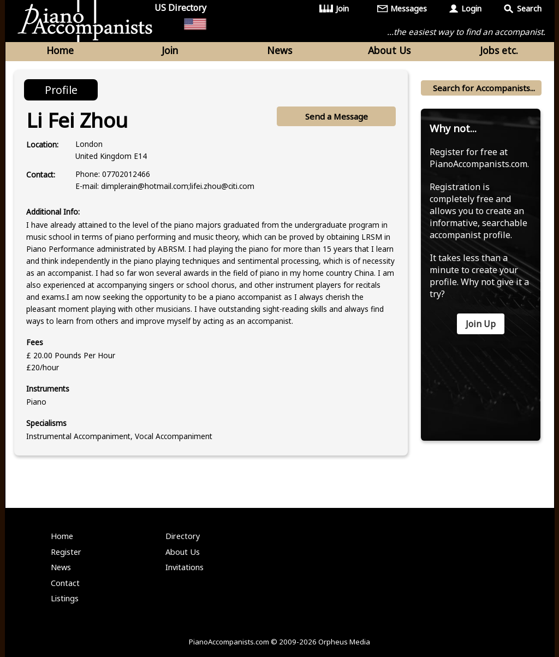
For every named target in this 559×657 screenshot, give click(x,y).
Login (471, 8)
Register (66, 552)
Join (342, 8)
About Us (389, 50)
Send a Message (336, 116)
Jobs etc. (499, 50)
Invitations (184, 567)
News (279, 50)
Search (529, 8)
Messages (408, 8)
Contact (65, 583)
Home (60, 50)
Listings (65, 598)
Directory (182, 536)
